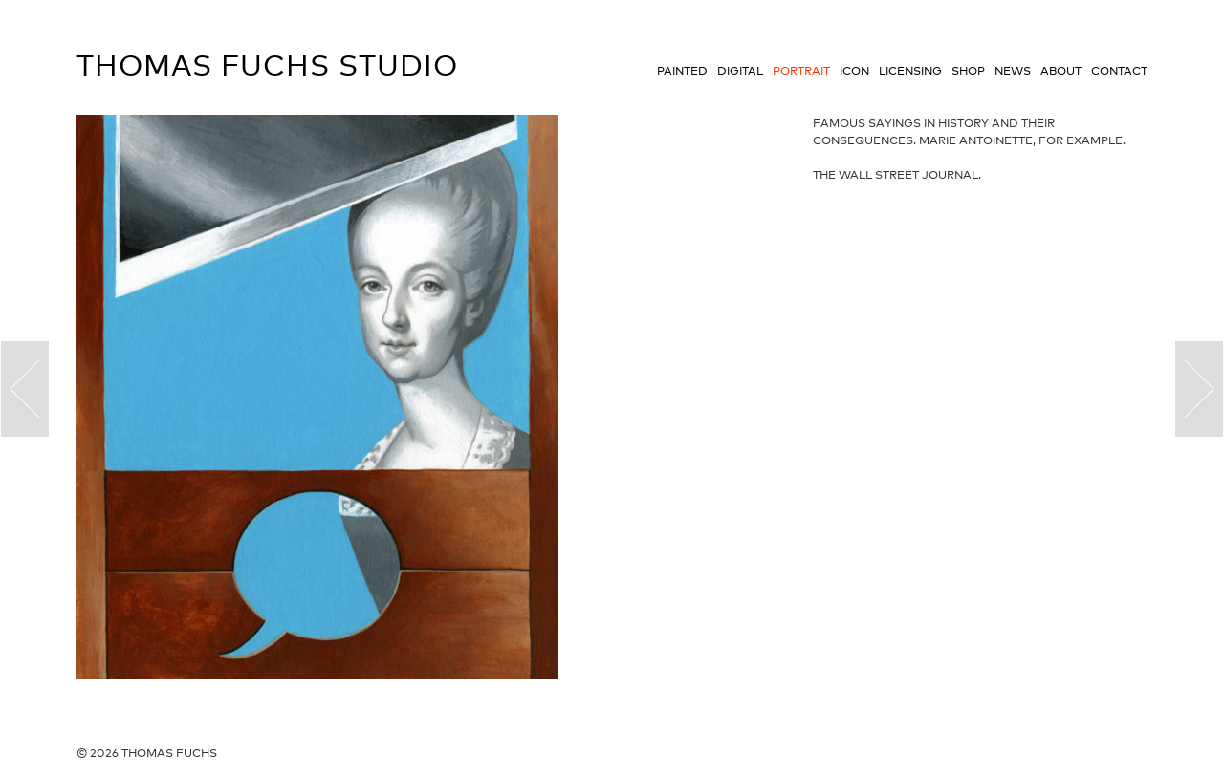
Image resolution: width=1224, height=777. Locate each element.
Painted (682, 70)
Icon (854, 70)
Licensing (910, 70)
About (1061, 70)
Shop (968, 70)
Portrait (801, 70)
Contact (1119, 70)
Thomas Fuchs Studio (267, 65)
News (1012, 70)
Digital (740, 70)
